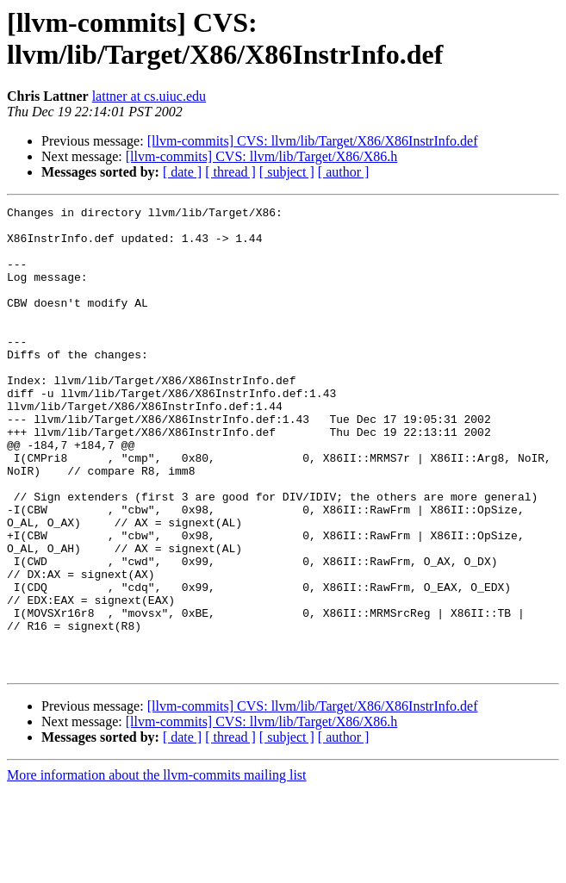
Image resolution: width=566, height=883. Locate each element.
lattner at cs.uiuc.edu (149, 96)
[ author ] (344, 172)
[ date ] (182, 172)
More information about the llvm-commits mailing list (157, 868)
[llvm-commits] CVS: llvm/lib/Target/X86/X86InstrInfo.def (312, 141)
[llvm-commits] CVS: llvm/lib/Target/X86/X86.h (261, 156)
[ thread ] (230, 172)
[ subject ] (286, 172)
